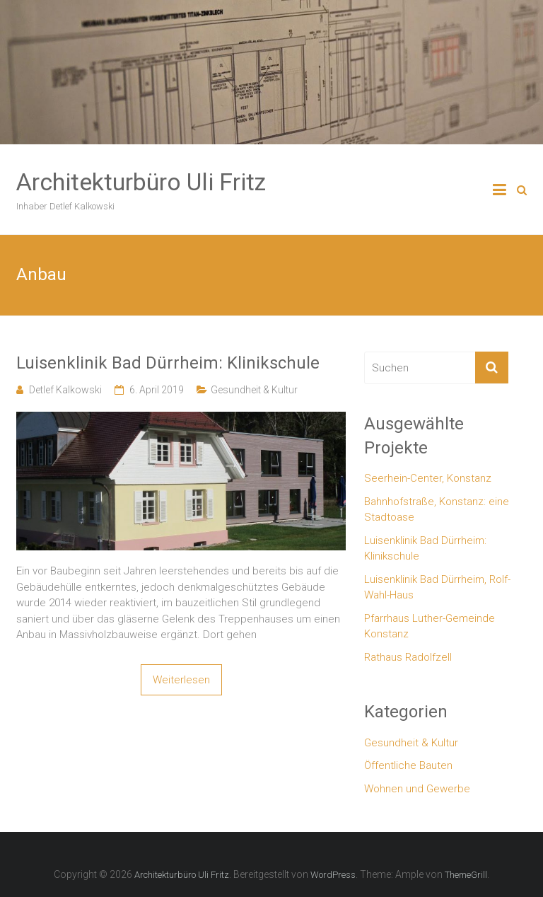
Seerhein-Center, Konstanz (427, 478)
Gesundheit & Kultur (254, 389)
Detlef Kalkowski (65, 389)
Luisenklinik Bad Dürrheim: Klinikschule (168, 363)
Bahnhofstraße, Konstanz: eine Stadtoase (436, 509)
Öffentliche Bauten (408, 765)
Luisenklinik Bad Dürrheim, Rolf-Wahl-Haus (437, 587)
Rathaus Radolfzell (408, 657)
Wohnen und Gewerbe (417, 788)
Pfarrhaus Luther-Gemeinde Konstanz (429, 626)
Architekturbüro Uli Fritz (141, 182)
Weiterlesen (181, 679)
